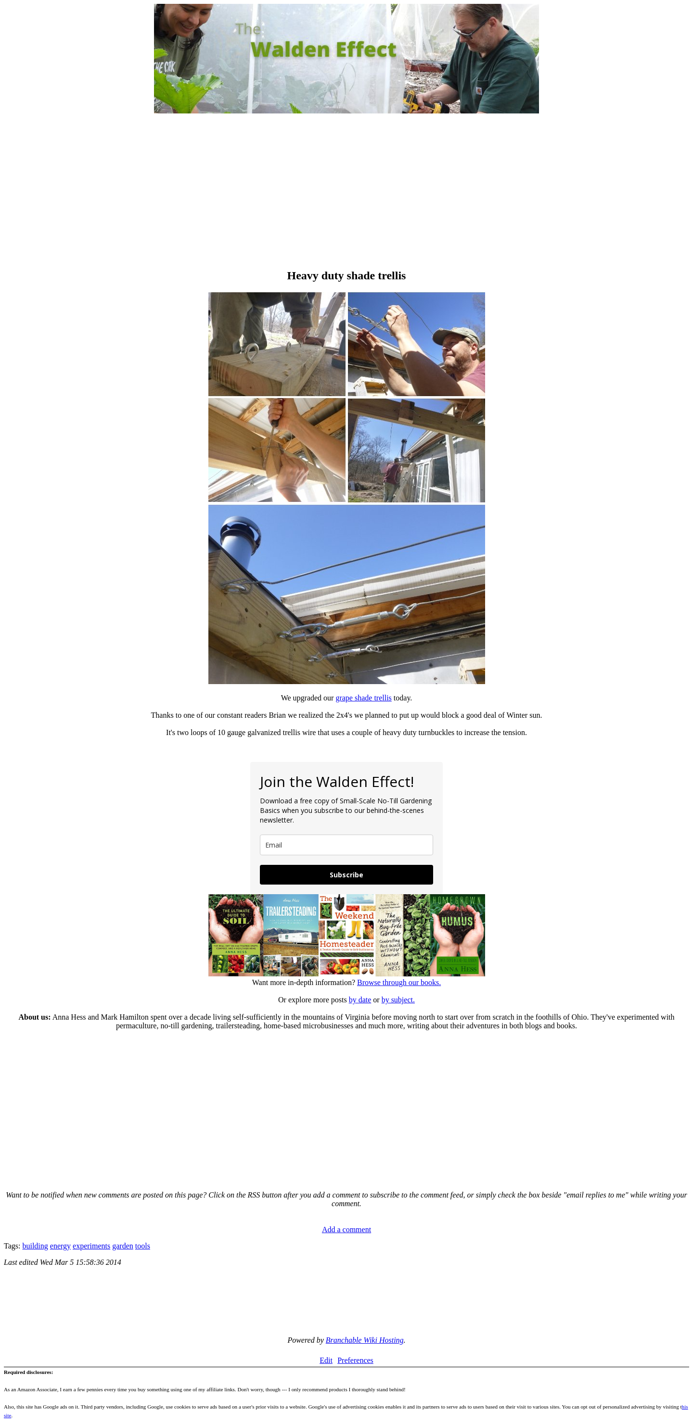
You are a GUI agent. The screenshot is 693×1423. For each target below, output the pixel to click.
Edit (326, 1360)
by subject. (398, 1000)
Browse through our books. (399, 982)
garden (122, 1246)
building (35, 1246)
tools (142, 1246)
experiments (91, 1246)
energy (60, 1246)
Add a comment (346, 1229)
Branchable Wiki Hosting (365, 1340)
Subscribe (346, 874)
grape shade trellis (363, 698)
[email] (346, 845)
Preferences (355, 1360)
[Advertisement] (346, 192)
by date (360, 1000)
